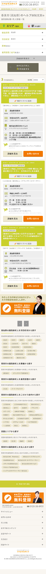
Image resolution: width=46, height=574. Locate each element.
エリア (11, 26)
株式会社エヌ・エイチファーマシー (28, 460)
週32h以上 (6, 408)
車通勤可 (6, 415)
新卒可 (16, 408)
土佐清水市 (15, 344)
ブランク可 (34, 408)
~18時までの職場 (19, 411)
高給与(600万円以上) (19, 415)
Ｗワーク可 (6, 411)
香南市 (34, 344)
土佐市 (30, 340)
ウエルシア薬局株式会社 (10, 467)
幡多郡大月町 (21, 358)
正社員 (5, 389)
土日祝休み (6, 404)
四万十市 (25, 344)
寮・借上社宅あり (8, 418)
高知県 (34, 9)
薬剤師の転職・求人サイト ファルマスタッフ (15, 9)
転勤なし (31, 411)
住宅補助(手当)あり (23, 418)
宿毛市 (5, 344)
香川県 (13, 441)
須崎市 (38, 340)
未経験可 (24, 408)
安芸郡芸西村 (28, 347)
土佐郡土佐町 (19, 351)
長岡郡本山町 (7, 351)
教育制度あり (37, 418)
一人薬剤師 (6, 426)
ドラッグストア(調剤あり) (20, 373)
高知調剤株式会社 (8, 460)
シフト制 (6, 422)
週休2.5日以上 (35, 404)
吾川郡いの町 (31, 351)
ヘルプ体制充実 (32, 422)
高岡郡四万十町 (8, 358)
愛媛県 (22, 441)
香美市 (41, 9)
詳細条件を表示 (23, 58)
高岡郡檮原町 (19, 354)
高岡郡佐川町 (7, 354)
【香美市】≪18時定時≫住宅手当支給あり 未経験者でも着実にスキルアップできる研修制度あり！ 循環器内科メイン (23, 236)
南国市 (22, 340)
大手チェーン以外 (18, 422)
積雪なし (25, 426)
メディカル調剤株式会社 (10, 464)
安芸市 (13, 340)
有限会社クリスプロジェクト (31, 457)
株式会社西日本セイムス (29, 464)
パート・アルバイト (17, 389)
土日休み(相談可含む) (20, 404)
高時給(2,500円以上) (35, 415)
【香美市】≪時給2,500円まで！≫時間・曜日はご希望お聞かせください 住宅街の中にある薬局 (22, 169)
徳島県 (5, 441)
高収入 (16, 426)
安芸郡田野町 (15, 347)
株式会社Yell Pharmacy (11, 457)
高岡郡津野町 (31, 354)
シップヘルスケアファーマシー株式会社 (15, 471)
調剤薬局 (6, 373)
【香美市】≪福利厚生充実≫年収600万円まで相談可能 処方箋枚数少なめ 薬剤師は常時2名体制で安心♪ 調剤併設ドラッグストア (22, 93)
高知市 (5, 340)
